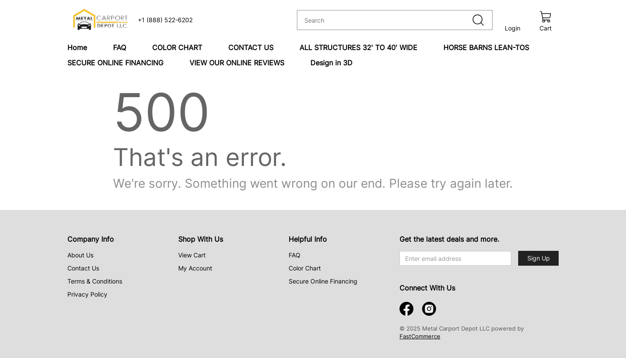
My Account (195, 268)
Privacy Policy (87, 294)
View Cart (192, 255)
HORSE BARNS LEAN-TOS (486, 47)
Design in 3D (331, 62)
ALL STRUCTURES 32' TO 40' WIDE (358, 47)
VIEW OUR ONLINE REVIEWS (237, 62)
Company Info (90, 239)
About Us (80, 255)
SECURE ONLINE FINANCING (115, 62)
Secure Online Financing (323, 281)
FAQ (119, 47)
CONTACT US (250, 47)
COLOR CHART (177, 47)
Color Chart (305, 268)
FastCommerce (420, 336)
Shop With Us (200, 239)
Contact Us (83, 268)
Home (77, 47)
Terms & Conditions (94, 281)
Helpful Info (308, 239)
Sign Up (538, 258)
